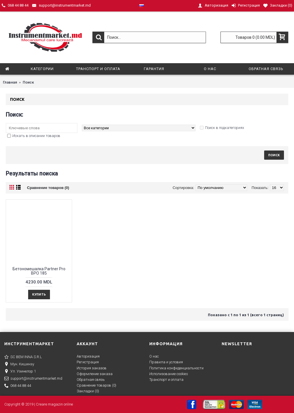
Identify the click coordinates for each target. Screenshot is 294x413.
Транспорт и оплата (166, 379)
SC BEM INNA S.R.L (23, 357)
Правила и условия (166, 362)
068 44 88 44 (17, 386)
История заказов (92, 368)
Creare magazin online (54, 404)
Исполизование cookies (168, 374)
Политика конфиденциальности (176, 368)
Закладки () (88, 391)
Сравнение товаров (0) (48, 188)
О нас (154, 356)
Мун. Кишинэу (19, 364)
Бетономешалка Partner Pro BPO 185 (39, 271)
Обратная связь (91, 379)
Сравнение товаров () (96, 385)
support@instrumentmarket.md (33, 378)
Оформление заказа (95, 374)
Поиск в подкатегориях (224, 128)
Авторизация (88, 356)
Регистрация (88, 362)
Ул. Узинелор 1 (20, 371)
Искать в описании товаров (36, 136)
